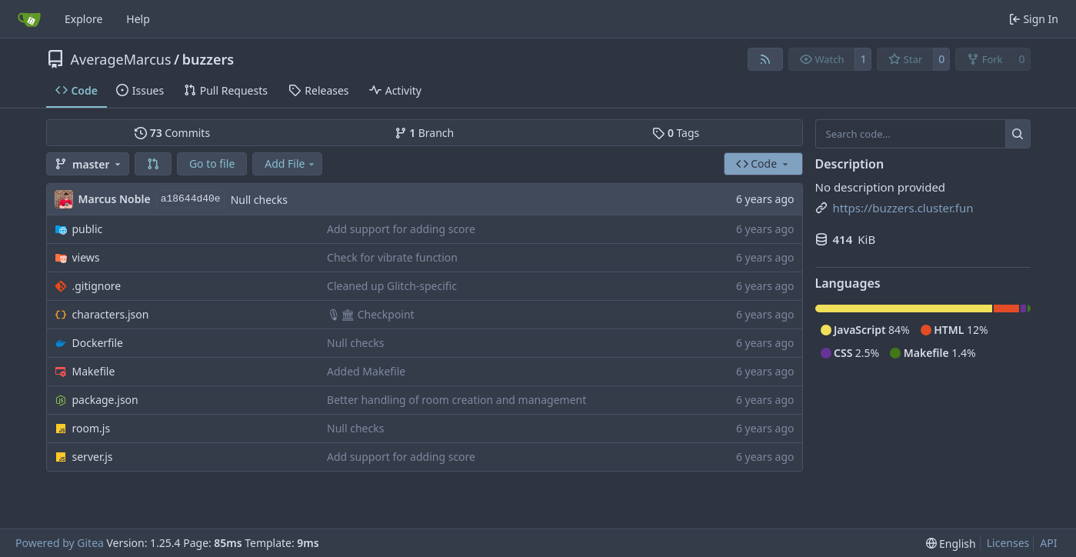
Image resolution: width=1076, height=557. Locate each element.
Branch (425, 132)
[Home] (29, 19)
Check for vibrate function (392, 257)
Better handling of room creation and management (456, 399)
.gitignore (97, 285)
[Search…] (1018, 133)
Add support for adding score (401, 229)
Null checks (259, 199)
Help (138, 19)
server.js (92, 456)
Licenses (1008, 542)
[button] (153, 163)
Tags (675, 132)
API (1048, 542)
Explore (83, 19)
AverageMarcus (121, 59)
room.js (91, 428)
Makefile (93, 371)
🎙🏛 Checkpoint (371, 314)
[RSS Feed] (765, 59)
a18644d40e (191, 199)
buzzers (208, 59)
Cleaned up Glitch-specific (392, 285)
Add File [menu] (291, 163)
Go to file (212, 163)
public (87, 229)
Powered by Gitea (59, 542)
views (86, 257)
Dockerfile (98, 342)
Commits (172, 132)
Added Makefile (366, 371)
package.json (105, 399)
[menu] (951, 543)
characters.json (110, 314)
